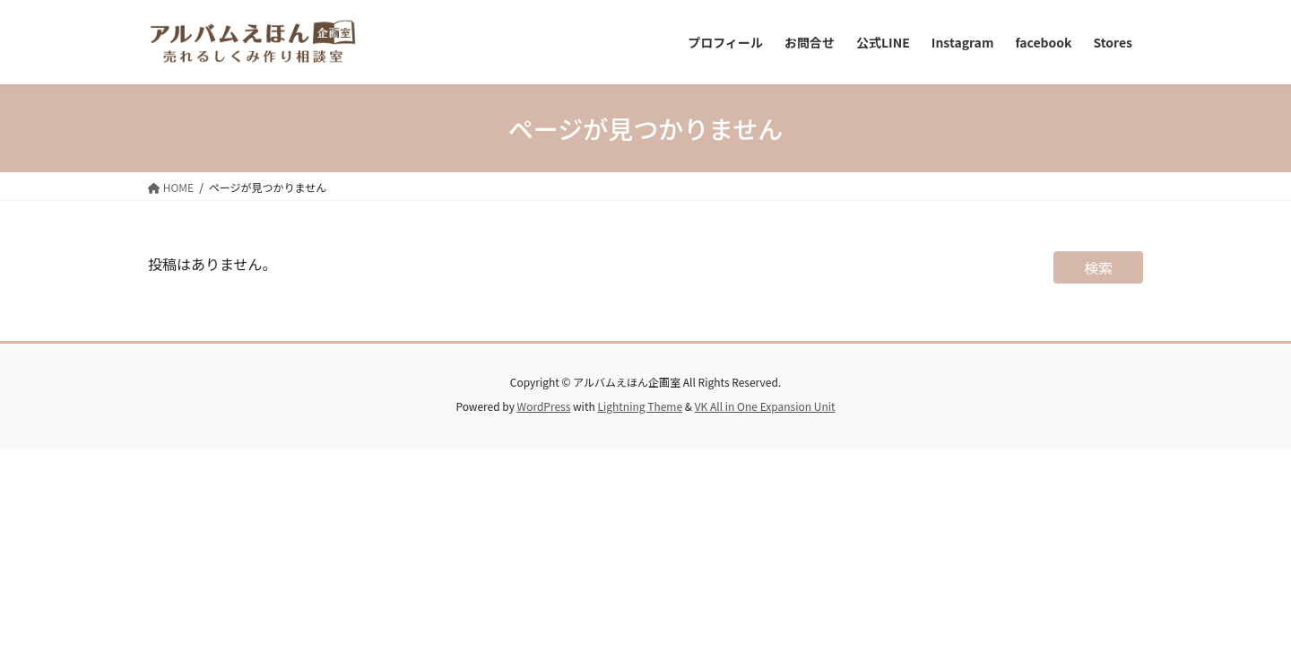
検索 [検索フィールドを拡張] (1098, 267)
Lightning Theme (639, 406)
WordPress (544, 406)
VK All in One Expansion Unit (765, 406)
